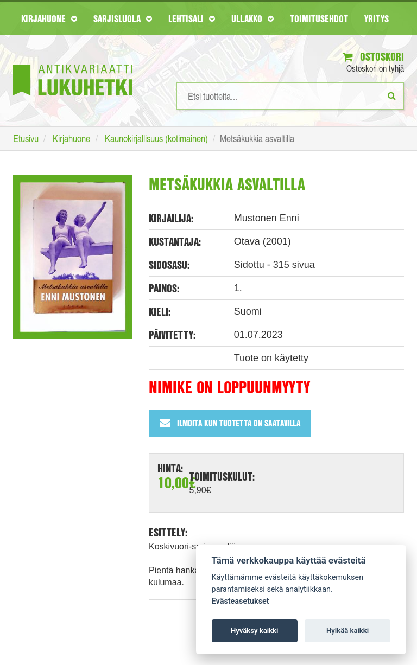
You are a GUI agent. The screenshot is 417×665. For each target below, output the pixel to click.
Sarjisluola (122, 18)
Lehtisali (191, 18)
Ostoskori (373, 56)
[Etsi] (392, 95)
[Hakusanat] (290, 96)
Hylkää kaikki (347, 630)
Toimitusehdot (319, 18)
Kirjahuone (49, 18)
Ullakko (252, 18)
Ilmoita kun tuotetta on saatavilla (230, 423)
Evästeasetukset (240, 601)
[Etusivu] (72, 63)
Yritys (376, 18)
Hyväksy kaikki (254, 630)
